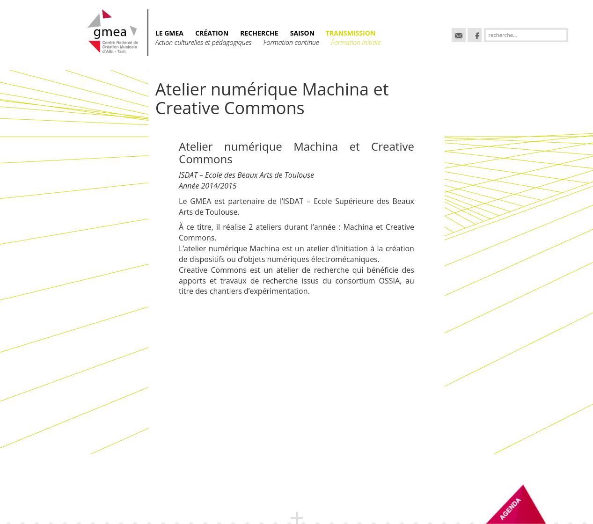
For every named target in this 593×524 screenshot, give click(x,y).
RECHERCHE (259, 33)
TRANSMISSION (351, 33)
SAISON (303, 33)
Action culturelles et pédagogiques (203, 42)
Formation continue (291, 42)
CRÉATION (211, 33)
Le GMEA (169, 33)
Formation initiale (356, 42)
